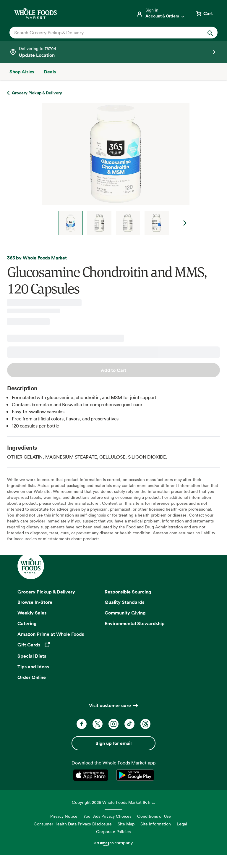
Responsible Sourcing (128, 591)
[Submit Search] (210, 32)
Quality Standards (124, 602)
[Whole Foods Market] (35, 13)
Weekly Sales (31, 612)
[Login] (161, 13)
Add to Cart (113, 370)
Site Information (155, 824)
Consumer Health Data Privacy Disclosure (73, 824)
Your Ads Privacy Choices (107, 816)
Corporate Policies (113, 831)
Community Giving (125, 612)
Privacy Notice (63, 816)
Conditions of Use (154, 816)
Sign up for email (113, 743)
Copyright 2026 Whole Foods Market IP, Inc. (113, 802)
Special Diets (31, 656)
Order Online (31, 677)
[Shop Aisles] (21, 71)
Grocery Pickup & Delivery (46, 591)
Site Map (126, 824)
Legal (182, 824)
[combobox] (103, 32)
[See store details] (113, 52)
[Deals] (50, 71)
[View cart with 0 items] (204, 13)
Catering (27, 623)
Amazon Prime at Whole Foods (50, 634)
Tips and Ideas (33, 666)
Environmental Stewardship (135, 623)
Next (185, 223)
